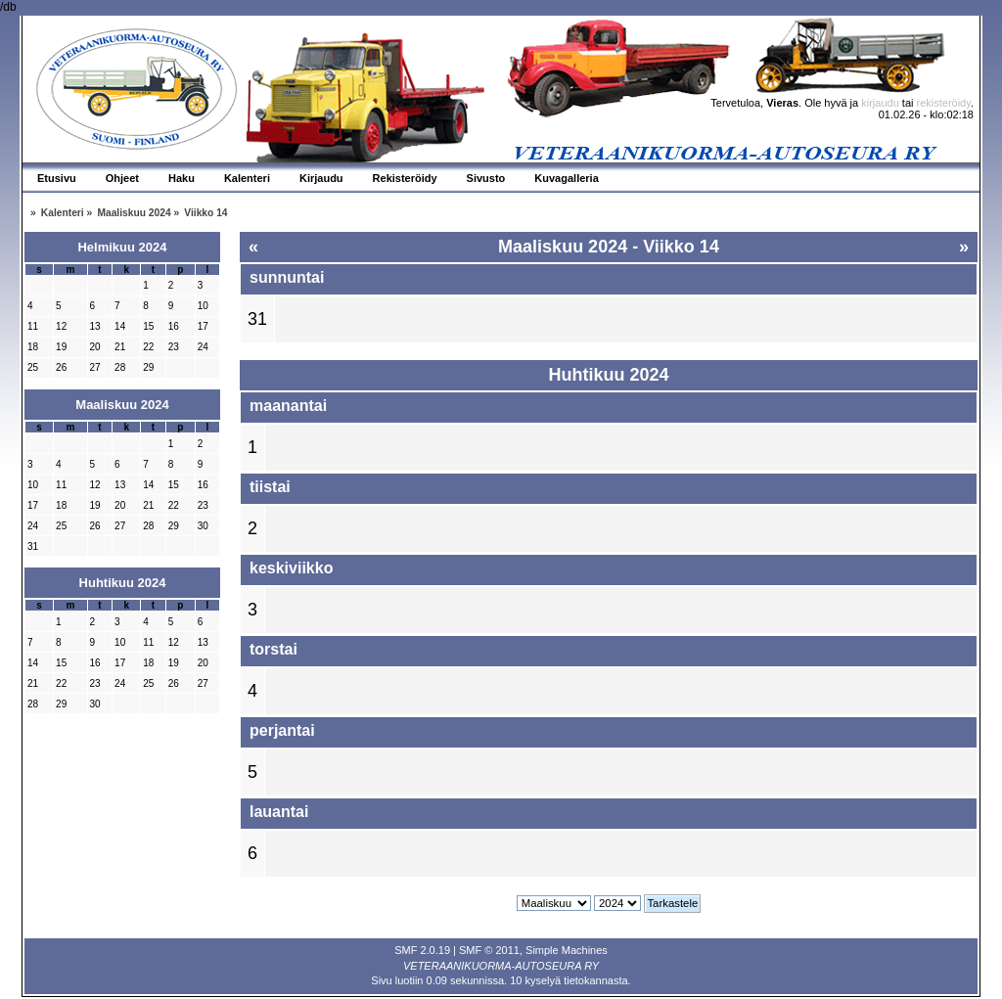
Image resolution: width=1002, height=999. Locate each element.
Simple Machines (566, 950)
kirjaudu (880, 103)
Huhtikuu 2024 (122, 582)
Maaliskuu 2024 (121, 404)
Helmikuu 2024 (121, 247)
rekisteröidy (944, 103)
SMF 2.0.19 (422, 950)
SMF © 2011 (489, 950)
